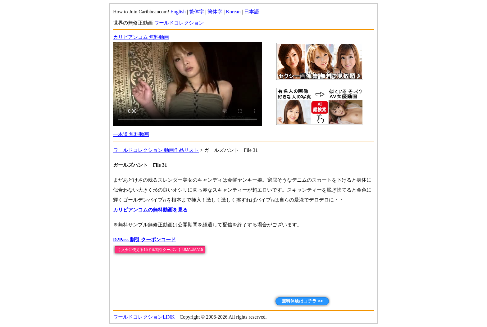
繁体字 (196, 11)
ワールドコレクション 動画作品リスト (156, 150)
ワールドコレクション (179, 22)
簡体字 (214, 11)
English (178, 11)
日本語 (251, 11)
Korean (233, 11)
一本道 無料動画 (131, 134)
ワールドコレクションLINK (144, 317)
